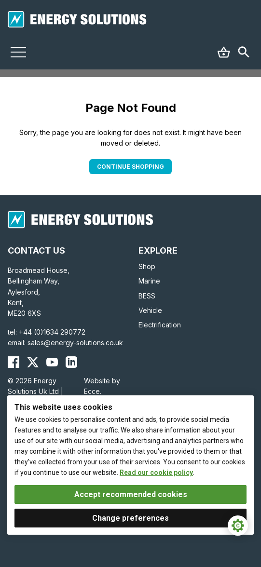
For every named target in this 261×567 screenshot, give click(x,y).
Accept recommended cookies (130, 494)
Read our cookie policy (156, 472)
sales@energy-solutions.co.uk (75, 342)
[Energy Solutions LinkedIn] (71, 362)
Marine (149, 281)
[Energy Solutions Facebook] (13, 362)
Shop (146, 266)
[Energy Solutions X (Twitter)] (33, 362)
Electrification (159, 325)
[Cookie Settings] (238, 525)
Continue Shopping (130, 166)
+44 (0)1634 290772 (52, 332)
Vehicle (150, 310)
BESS (146, 296)
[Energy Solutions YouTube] (52, 362)
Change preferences (130, 518)
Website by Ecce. (102, 386)
